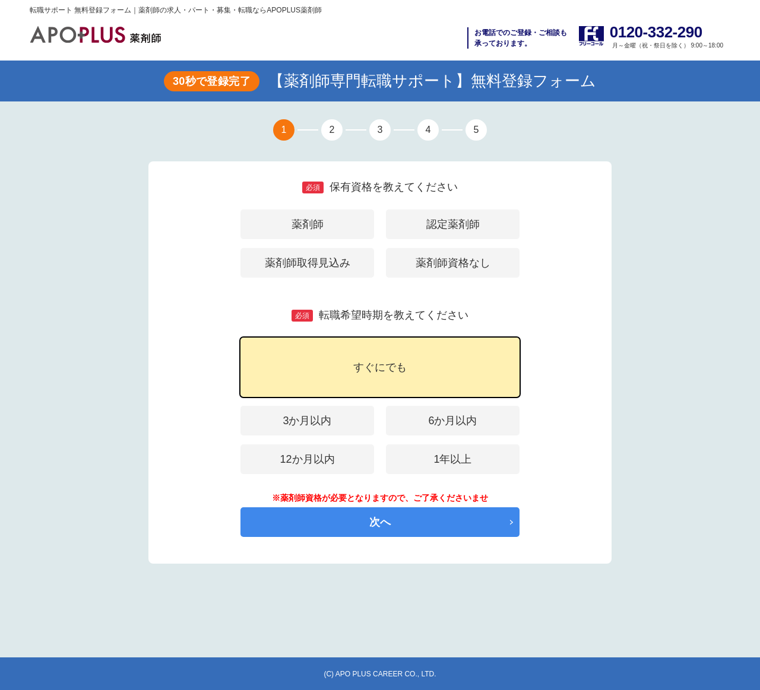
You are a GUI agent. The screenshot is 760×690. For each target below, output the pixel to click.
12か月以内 (307, 459)
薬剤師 (308, 224)
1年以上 (452, 459)
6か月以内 (452, 421)
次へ (380, 522)
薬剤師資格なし (453, 263)
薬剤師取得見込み (307, 263)
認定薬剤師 (453, 224)
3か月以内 (307, 421)
